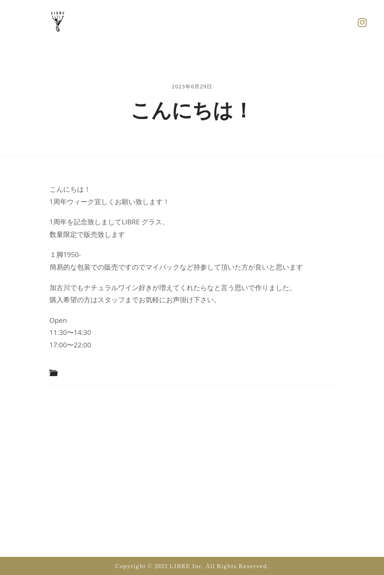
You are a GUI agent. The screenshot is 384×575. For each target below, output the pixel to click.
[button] (229, 22)
